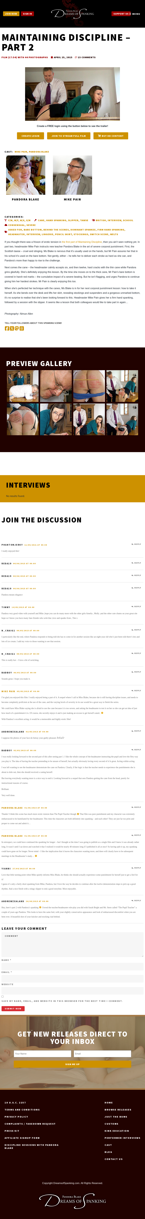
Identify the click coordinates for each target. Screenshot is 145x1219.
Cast (108, 1143)
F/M (10, 220)
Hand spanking (56, 220)
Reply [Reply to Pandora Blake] (137, 807)
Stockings (81, 234)
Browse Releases (118, 1108)
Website (8, 984)
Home (109, 1101)
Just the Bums (116, 1115)
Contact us (114, 1157)
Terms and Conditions (22, 1108)
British (101, 220)
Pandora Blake (39, 151)
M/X (22, 220)
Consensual (16, 225)
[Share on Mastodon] (16, 328)
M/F (16, 220)
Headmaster (16, 234)
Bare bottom (33, 229)
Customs (112, 1122)
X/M (28, 220)
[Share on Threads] (21, 328)
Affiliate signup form (22, 1136)
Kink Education (117, 1129)
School (128, 220)
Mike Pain (21, 151)
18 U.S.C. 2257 (15, 1101)
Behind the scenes (56, 229)
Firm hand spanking (110, 229)
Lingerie (47, 234)
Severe (31, 225)
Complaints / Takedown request (30, 1122)
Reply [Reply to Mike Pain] (137, 691)
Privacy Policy (16, 1115)
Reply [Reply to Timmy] (137, 606)
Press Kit (12, 1129)
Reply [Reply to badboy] (137, 672)
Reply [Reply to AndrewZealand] (137, 731)
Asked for (15, 229)
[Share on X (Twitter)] (11, 328)
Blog (108, 1150)
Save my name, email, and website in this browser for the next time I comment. (62, 1001)
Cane (41, 220)
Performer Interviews (122, 1136)
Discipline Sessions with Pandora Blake (32, 1145)
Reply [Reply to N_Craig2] (137, 630)
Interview (114, 220)
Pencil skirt (63, 234)
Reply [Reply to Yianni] (137, 868)
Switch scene (99, 234)
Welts (114, 234)
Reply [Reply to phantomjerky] (137, 544)
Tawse (84, 220)
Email (7, 972)
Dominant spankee (83, 229)
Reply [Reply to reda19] (137, 563)
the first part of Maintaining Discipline (82, 242)
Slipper (73, 220)
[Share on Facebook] (7, 328)
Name (6, 960)
